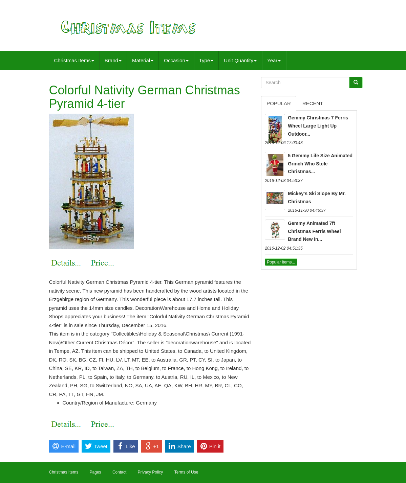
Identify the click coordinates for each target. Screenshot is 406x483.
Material (142, 60)
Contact (119, 472)
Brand (113, 60)
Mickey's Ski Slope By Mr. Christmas (317, 197)
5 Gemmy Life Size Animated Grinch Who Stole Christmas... (320, 164)
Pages (95, 472)
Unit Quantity (240, 60)
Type (206, 60)
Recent (312, 103)
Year (274, 60)
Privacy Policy (150, 472)
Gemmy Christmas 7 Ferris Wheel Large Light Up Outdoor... (318, 126)
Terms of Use (186, 472)
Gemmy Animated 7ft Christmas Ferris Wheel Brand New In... (314, 231)
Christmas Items (74, 60)
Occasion (176, 60)
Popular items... (281, 262)
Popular (278, 103)
